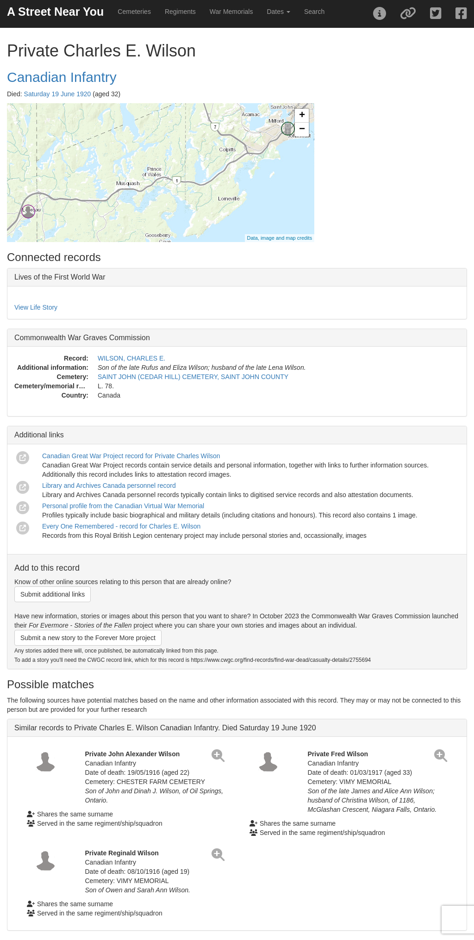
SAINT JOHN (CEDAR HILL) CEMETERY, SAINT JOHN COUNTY (193, 376)
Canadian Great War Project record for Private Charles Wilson (131, 456)
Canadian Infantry (62, 77)
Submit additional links (52, 594)
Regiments (180, 11)
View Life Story (35, 307)
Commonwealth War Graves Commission (82, 338)
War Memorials (231, 11)
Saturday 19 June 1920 (57, 94)
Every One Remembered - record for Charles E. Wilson (121, 526)
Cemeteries (134, 11)
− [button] (302, 130)
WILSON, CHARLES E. (131, 358)
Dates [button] (278, 11)
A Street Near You (55, 11)
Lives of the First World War (60, 277)
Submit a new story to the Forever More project (88, 637)
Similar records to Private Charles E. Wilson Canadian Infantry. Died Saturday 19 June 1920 (165, 728)
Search (314, 11)
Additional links (39, 435)
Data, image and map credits (279, 238)
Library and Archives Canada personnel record (109, 485)
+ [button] (302, 116)
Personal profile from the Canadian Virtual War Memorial (123, 506)
